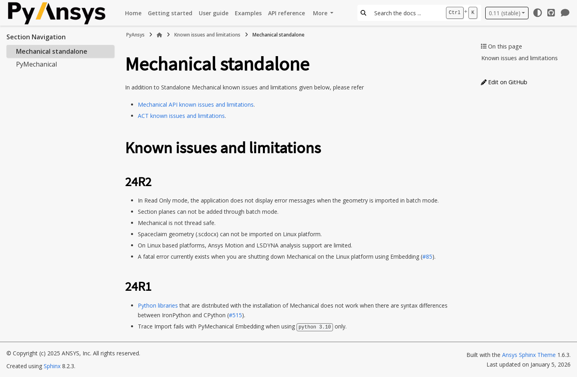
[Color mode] (537, 13)
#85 (427, 256)
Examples (248, 13)
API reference (286, 13)
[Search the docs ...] (405, 13)
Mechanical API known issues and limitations (196, 104)
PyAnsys (135, 34)
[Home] (159, 35)
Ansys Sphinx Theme (529, 354)
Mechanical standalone (51, 51)
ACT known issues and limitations (181, 116)
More (321, 13)
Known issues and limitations (207, 34)
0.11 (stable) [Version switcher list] (505, 13)
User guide (213, 13)
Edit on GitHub (504, 82)
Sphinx (52, 365)
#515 (235, 315)
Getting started (170, 13)
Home (133, 13)
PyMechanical (36, 64)
